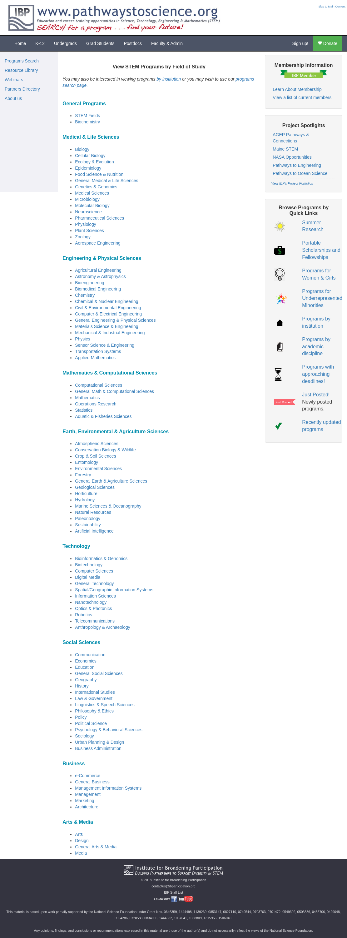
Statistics (83, 410)
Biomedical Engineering (98, 288)
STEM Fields (87, 115)
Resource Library (21, 70)
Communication (90, 654)
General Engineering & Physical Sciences (115, 320)
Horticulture (86, 493)
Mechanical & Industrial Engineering (110, 332)
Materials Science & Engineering (106, 326)
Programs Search (22, 60)
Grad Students (100, 43)
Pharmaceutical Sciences (99, 218)
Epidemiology (88, 168)
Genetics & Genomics (96, 186)
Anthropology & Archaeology (102, 627)
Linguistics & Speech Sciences (105, 704)
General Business (92, 781)
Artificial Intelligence (94, 531)
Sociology (84, 735)
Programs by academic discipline (316, 346)
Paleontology (87, 518)
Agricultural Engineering (98, 270)
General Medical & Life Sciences (106, 180)
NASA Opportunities (292, 157)
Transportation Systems (98, 351)
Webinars (14, 79)
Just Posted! (316, 394)
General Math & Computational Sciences (114, 391)
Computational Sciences (98, 385)
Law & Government (93, 698)
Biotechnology (88, 564)
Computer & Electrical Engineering (108, 313)
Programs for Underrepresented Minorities (322, 298)
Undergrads (65, 43)
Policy (81, 717)
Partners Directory (22, 89)
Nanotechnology (91, 602)
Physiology (85, 224)
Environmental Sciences (98, 468)
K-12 (40, 43)
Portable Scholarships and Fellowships (321, 250)
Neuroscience (88, 211)
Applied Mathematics (95, 357)
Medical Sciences (92, 193)
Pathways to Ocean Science (300, 173)
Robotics (83, 614)
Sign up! (300, 43)
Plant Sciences (89, 230)
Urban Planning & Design (99, 742)
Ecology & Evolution (94, 161)
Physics (82, 338)
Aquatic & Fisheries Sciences (103, 416)
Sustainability (88, 524)
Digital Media (87, 577)
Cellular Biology (90, 155)
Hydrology (85, 499)
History (82, 685)
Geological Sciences (95, 487)
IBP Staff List (173, 892)
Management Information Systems (108, 788)
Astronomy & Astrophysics (100, 276)
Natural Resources (93, 512)
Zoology (83, 236)
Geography (86, 679)
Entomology (86, 462)
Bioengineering (89, 282)
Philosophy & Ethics (94, 710)
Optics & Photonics (93, 608)
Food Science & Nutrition (99, 174)
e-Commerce (87, 775)
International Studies (95, 692)
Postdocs (133, 43)
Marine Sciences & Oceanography (108, 506)
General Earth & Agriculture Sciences (111, 481)
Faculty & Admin (167, 43)
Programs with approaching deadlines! (318, 374)
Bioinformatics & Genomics (101, 558)
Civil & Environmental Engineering (108, 307)
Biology (82, 149)
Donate (327, 43)
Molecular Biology (92, 205)
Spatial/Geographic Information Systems (114, 589)
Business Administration (98, 748)
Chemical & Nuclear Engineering (106, 301)
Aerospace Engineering (98, 243)
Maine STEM (285, 148)
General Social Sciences (99, 673)
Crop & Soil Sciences (95, 456)
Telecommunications (95, 620)
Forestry (83, 474)
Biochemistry (87, 121)
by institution (168, 79)
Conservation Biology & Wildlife (105, 449)
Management (88, 794)
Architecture (86, 806)
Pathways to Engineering (297, 165)
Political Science (91, 723)
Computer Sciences (94, 570)
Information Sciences (95, 595)
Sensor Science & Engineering (104, 345)
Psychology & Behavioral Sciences (108, 729)
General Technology (94, 583)
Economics (85, 660)
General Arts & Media (95, 846)
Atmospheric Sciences (96, 443)
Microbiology (87, 199)
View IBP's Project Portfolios (292, 183)
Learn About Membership (297, 89)
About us (13, 98)
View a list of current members (302, 97)
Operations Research (95, 403)
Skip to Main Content (331, 6)
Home (20, 43)
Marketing (84, 800)
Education (84, 667)
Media (81, 853)
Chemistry (85, 295)
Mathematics (87, 397)
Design (82, 840)
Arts (79, 834)
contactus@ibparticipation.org (173, 886)
